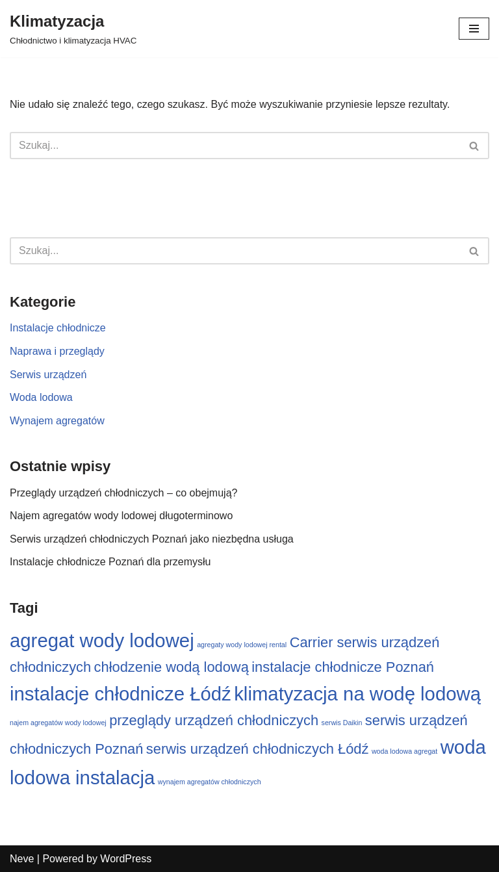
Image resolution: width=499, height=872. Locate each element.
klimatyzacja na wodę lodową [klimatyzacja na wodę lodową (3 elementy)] (357, 693)
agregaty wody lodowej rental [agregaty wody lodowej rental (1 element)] (242, 644)
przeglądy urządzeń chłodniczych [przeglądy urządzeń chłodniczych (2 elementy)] (213, 720)
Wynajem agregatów (57, 420)
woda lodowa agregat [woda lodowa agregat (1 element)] (404, 751)
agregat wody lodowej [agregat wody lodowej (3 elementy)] (102, 640)
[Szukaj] (235, 145)
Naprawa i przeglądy (57, 351)
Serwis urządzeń (48, 374)
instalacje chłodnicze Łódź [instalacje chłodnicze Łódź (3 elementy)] (120, 693)
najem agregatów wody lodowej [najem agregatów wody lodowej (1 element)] (58, 722)
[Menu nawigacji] (474, 29)
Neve (22, 858)
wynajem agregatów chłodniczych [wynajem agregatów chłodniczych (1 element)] (209, 782)
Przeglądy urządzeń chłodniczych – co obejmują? (123, 492)
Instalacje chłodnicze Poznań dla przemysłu (110, 561)
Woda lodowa (41, 397)
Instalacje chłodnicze (58, 327)
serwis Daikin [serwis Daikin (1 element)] (342, 722)
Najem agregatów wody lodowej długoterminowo (121, 515)
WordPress (125, 858)
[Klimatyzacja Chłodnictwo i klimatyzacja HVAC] (73, 28)
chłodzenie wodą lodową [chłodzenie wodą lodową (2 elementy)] (171, 667)
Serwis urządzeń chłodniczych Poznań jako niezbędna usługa (152, 539)
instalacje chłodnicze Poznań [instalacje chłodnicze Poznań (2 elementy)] (342, 667)
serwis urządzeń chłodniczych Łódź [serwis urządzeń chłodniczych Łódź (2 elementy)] (257, 749)
